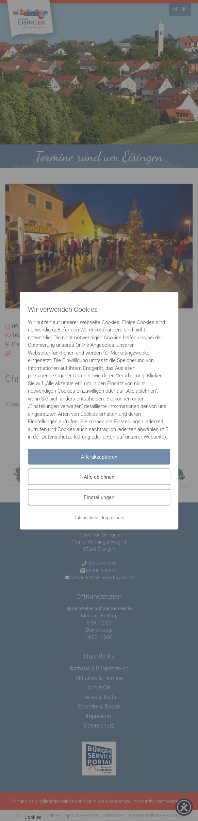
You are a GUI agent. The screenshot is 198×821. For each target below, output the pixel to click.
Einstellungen (99, 497)
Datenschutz (85, 517)
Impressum (113, 517)
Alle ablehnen (99, 477)
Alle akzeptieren (99, 457)
